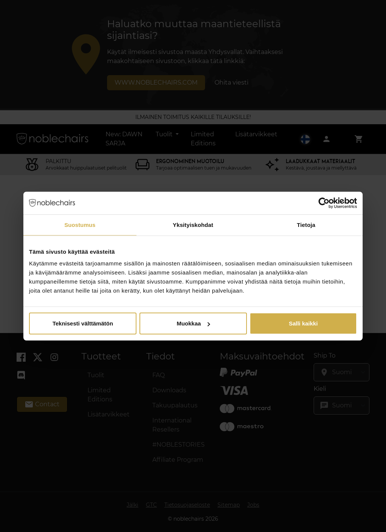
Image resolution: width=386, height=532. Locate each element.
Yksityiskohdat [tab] (193, 224)
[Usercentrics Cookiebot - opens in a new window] (324, 202)
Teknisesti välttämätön (82, 323)
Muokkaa (193, 323)
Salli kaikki (303, 323)
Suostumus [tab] (80, 224)
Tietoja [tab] (306, 224)
